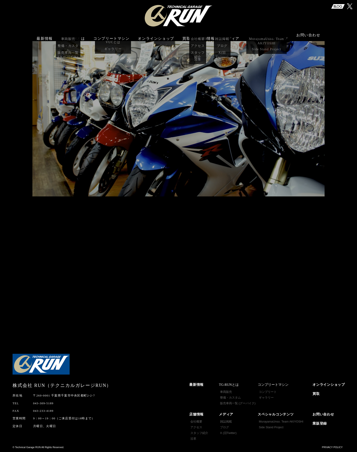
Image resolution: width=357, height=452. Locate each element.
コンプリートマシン (111, 36)
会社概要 (196, 421)
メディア (226, 414)
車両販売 (226, 392)
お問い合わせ (308, 36)
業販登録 (319, 423)
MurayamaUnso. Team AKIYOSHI (281, 421)
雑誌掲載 (226, 421)
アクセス (196, 427)
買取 (186, 36)
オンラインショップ (156, 36)
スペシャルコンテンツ (276, 414)
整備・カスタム (230, 397)
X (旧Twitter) (228, 433)
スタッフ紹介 (199, 433)
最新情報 (44, 36)
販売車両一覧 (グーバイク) (237, 403)
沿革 (193, 438)
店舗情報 (196, 414)
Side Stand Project (271, 427)
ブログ (224, 427)
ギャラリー (266, 397)
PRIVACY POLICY (332, 447)
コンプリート (268, 392)
